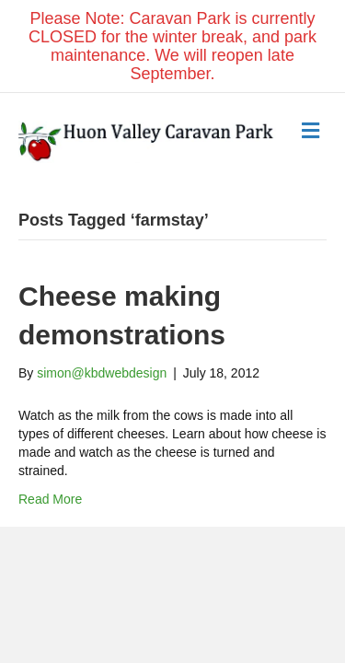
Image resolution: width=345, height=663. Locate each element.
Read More (50, 499)
